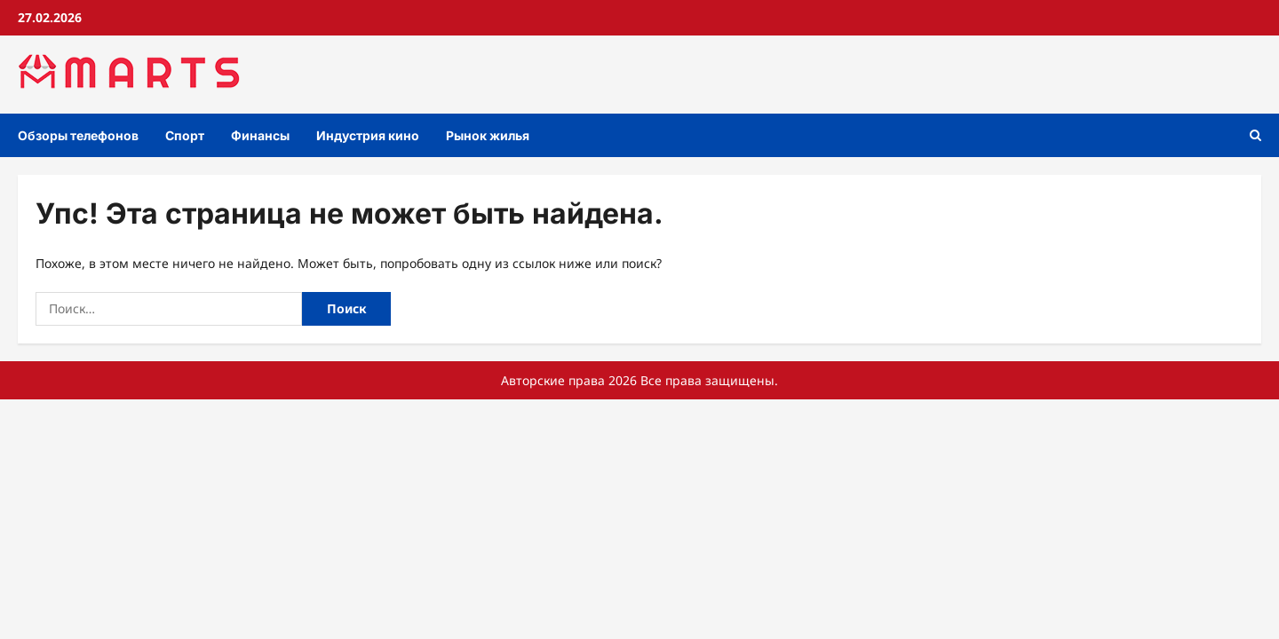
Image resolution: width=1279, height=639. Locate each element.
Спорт (184, 135)
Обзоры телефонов (78, 135)
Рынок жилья (487, 135)
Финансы (260, 135)
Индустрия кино (367, 135)
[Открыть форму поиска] (1255, 135)
